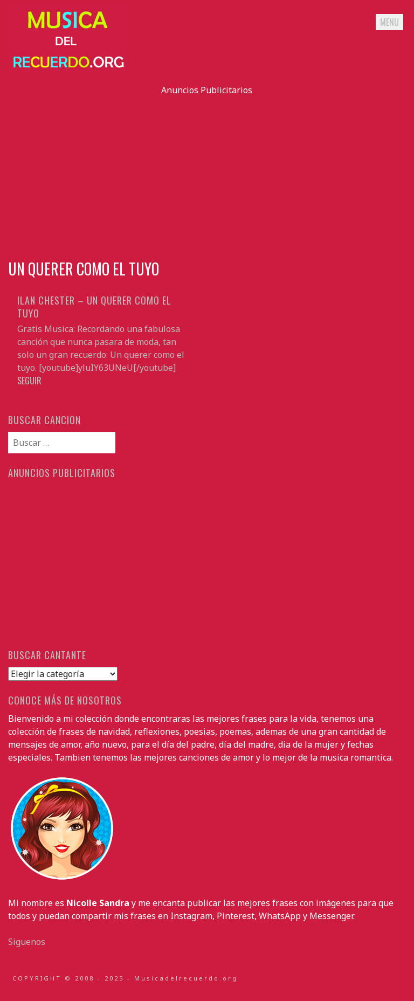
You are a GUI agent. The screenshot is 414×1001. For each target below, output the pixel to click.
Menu (389, 22)
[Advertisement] (206, 171)
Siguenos (26, 942)
